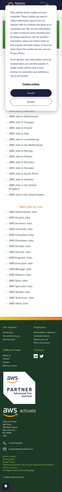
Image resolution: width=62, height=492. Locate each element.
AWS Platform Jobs (20, 275)
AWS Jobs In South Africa (23, 174)
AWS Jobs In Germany (22, 111)
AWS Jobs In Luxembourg (24, 139)
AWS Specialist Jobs (20, 286)
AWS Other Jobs (18, 303)
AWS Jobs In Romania (21, 162)
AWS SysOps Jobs (19, 292)
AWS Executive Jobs (21, 263)
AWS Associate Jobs (21, 229)
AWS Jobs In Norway (21, 151)
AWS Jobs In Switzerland (23, 116)
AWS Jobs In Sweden (21, 179)
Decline (31, 101)
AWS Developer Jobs (21, 240)
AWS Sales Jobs (18, 281)
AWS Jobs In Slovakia (21, 168)
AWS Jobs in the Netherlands (26, 145)
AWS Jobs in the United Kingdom (22, 187)
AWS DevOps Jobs (20, 246)
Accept (31, 93)
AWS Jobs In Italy (19, 133)
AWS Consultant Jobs (21, 235)
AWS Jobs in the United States (26, 195)
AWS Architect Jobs (20, 223)
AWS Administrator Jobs (23, 212)
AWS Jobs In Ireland (20, 128)
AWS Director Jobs (20, 252)
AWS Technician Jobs (21, 298)
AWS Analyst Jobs (19, 217)
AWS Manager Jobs (20, 269)
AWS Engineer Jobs (20, 258)
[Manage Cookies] (5, 486)
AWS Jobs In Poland (20, 156)
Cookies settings (31, 84)
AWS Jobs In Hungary (21, 122)
